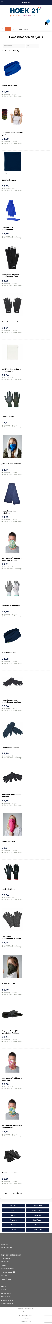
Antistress (5, 1262)
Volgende (19, 51)
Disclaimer (25, 1318)
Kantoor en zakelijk (8, 1272)
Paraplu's (5, 1276)
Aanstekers (6, 1258)
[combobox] (3, 29)
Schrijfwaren (6, 1279)
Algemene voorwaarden (25, 1308)
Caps (4, 1265)
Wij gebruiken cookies (25, 1315)
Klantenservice (7, 1248)
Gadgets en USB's (8, 1269)
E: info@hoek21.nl (7, 1304)
